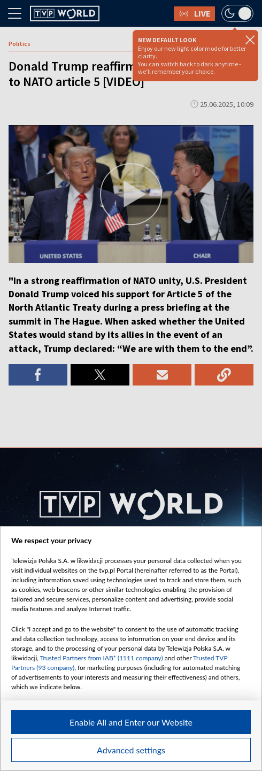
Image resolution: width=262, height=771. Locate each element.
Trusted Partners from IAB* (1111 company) (101, 658)
